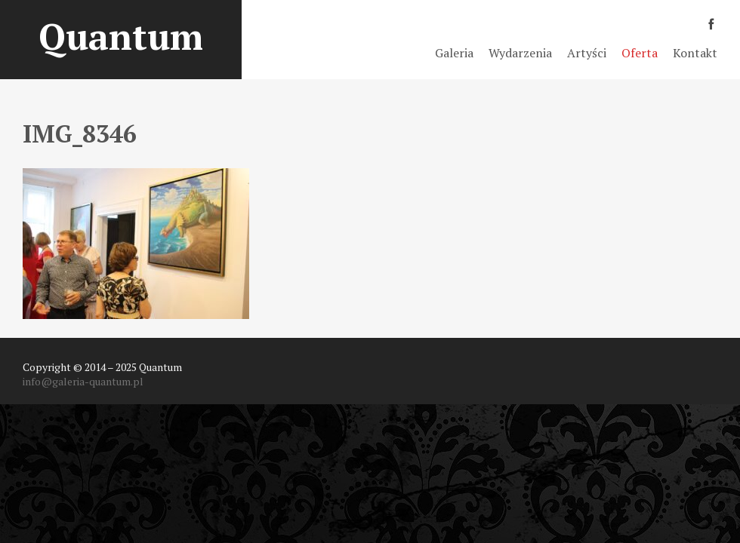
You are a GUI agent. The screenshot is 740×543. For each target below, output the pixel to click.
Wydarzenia (520, 52)
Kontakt (695, 52)
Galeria (454, 52)
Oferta (639, 52)
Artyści (586, 52)
